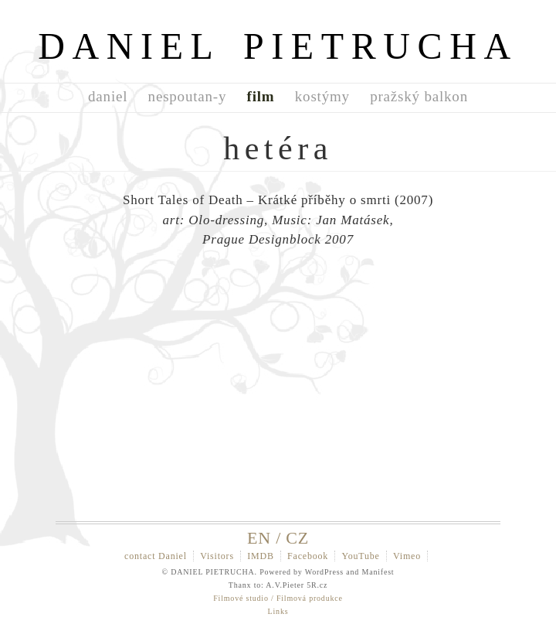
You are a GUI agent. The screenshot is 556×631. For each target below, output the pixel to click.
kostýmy (322, 96)
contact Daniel (155, 556)
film (261, 96)
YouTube (360, 556)
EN (259, 537)
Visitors (217, 556)
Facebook (307, 556)
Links (278, 611)
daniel (107, 96)
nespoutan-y (187, 96)
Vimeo (407, 556)
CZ (297, 537)
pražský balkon (419, 96)
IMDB (260, 556)
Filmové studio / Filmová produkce (278, 598)
